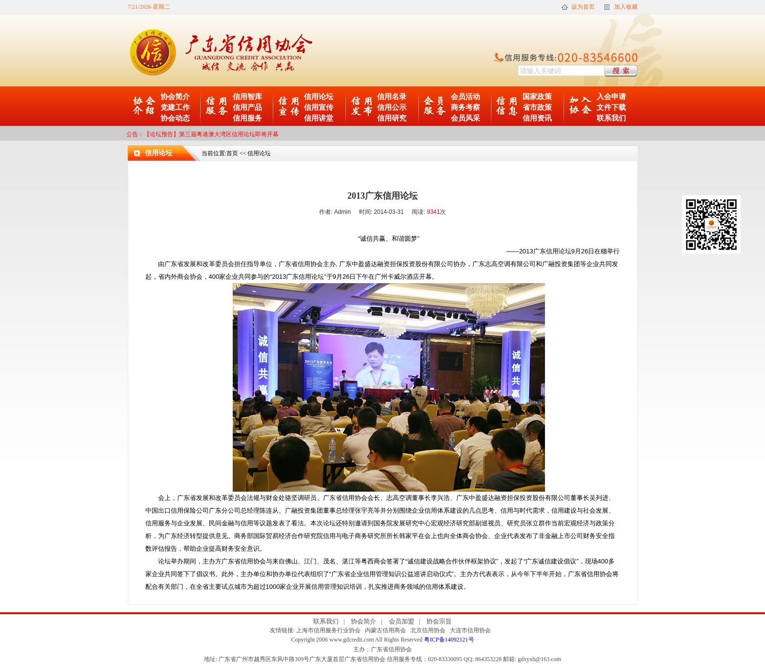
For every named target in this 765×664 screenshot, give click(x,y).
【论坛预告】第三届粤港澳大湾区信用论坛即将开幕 (211, 134)
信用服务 (247, 118)
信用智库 (247, 97)
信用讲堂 (318, 118)
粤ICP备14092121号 (449, 639)
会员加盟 (401, 621)
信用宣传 (318, 107)
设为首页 (583, 6)
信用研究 (391, 118)
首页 (232, 153)
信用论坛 (318, 97)
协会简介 (175, 97)
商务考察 (465, 107)
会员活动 (465, 97)
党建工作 (175, 107)
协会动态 (175, 118)
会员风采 (465, 118)
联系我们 (611, 118)
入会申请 (611, 97)
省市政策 (537, 107)
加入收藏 (626, 6)
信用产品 (247, 107)
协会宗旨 (439, 621)
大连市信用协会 (470, 630)
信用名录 (391, 97)
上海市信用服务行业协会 (328, 630)
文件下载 (611, 107)
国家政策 (537, 97)
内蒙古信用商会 (385, 630)
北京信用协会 (427, 630)
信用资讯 (537, 118)
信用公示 (391, 107)
